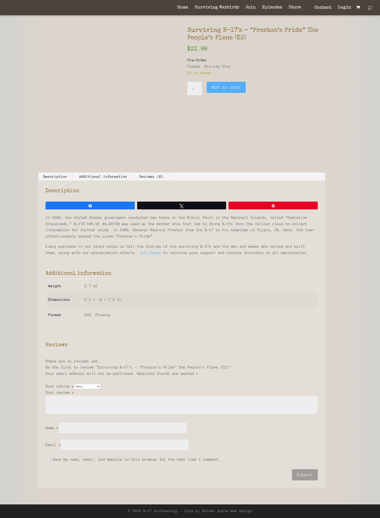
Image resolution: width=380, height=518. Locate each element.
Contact (322, 8)
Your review (60, 392)
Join (250, 8)
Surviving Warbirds (217, 8)
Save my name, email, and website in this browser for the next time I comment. (137, 459)
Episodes (272, 8)
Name (52, 428)
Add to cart (226, 87)
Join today (150, 253)
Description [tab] (55, 176)
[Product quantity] (194, 88)
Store (295, 8)
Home (182, 8)
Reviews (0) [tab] (151, 176)
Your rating (60, 386)
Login (344, 8)
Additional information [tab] (103, 176)
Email (53, 445)
